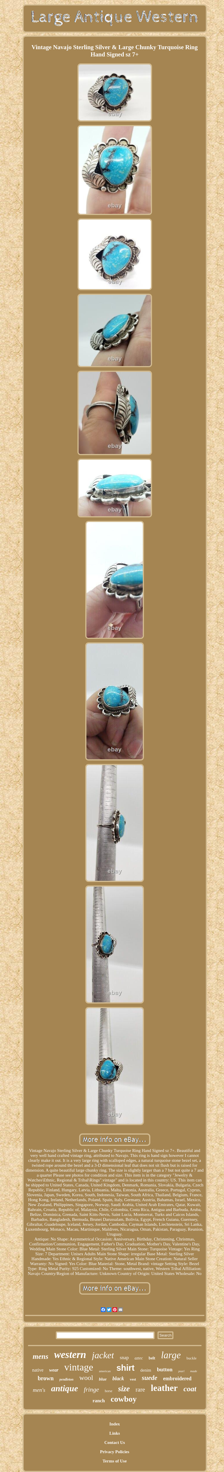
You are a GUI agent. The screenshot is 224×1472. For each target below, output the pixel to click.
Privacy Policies (114, 1451)
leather (164, 1388)
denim (145, 1370)
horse (108, 1391)
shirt (125, 1367)
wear (53, 1370)
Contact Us (114, 1442)
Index (114, 1424)
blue (103, 1379)
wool (86, 1377)
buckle (191, 1358)
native (37, 1370)
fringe (91, 1389)
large (171, 1355)
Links (114, 1433)
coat (190, 1389)
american (104, 1371)
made (193, 1371)
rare (140, 1389)
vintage (78, 1367)
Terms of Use (115, 1461)
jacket (103, 1355)
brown (45, 1378)
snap (124, 1357)
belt (152, 1358)
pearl (181, 1371)
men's (39, 1390)
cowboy (124, 1398)
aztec (139, 1358)
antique (64, 1388)
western (70, 1354)
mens (40, 1356)
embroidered (177, 1378)
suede (150, 1377)
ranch (98, 1400)
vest (133, 1379)
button (165, 1369)
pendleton (67, 1379)
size (124, 1388)
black (118, 1378)
